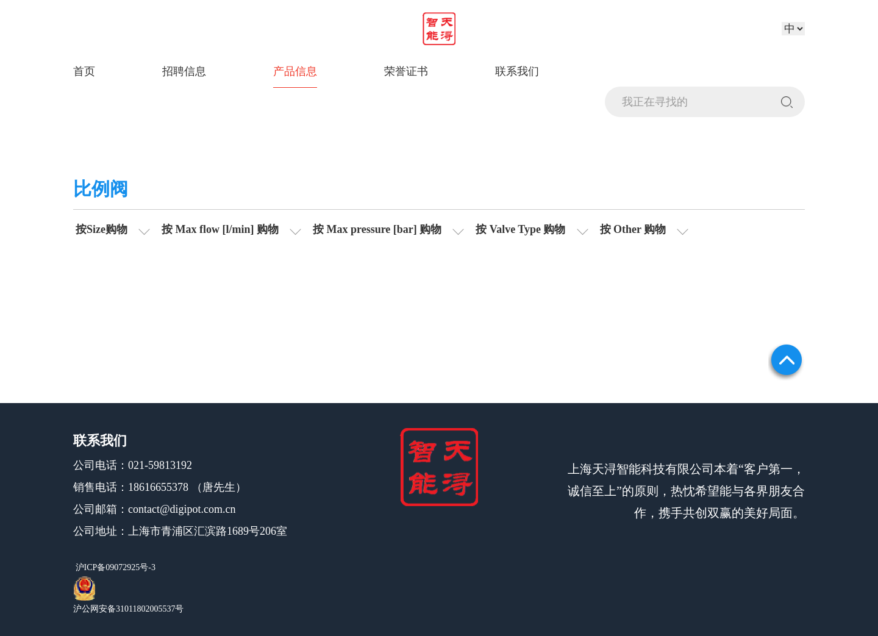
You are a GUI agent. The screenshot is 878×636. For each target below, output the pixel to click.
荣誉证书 (406, 71)
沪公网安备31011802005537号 (128, 608)
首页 (84, 71)
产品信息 (295, 71)
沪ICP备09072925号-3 (114, 567)
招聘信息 (184, 71)
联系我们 (517, 71)
